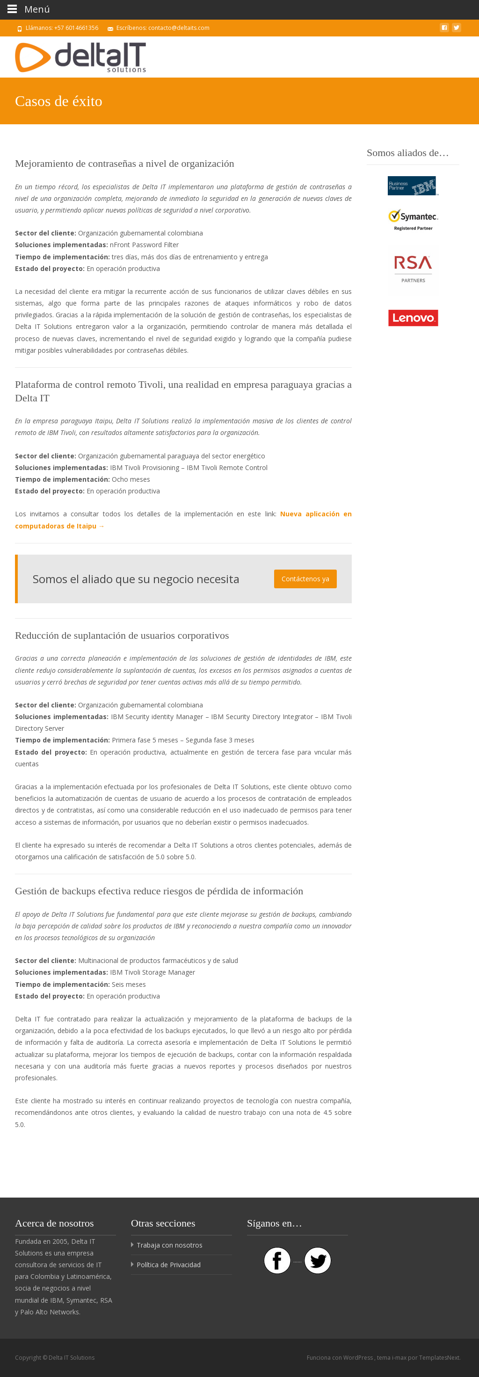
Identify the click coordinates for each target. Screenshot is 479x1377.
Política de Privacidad (169, 1264)
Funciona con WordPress (340, 1358)
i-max (400, 1358)
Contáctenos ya (305, 578)
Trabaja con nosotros (170, 1245)
